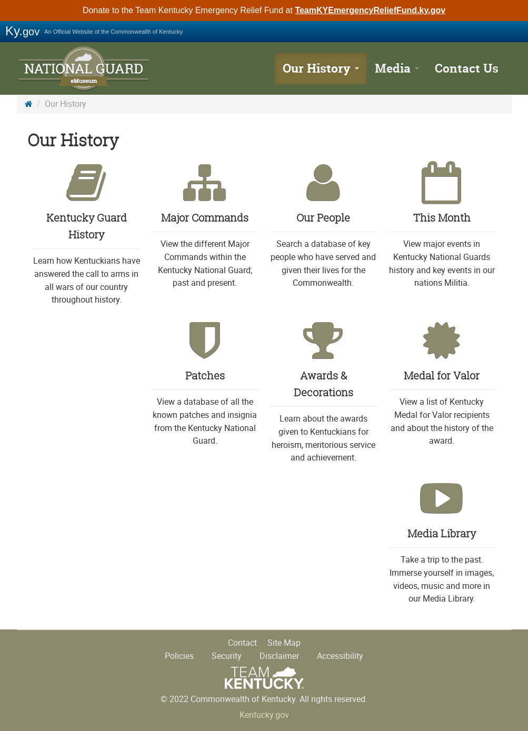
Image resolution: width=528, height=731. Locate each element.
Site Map (284, 642)
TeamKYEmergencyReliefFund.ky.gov (370, 10)
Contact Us (467, 68)
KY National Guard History (85, 68)
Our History (321, 68)
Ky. (22, 31)
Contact (242, 642)
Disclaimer (279, 656)
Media (397, 68)
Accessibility (340, 656)
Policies (179, 656)
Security (227, 656)
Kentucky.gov (264, 714)
